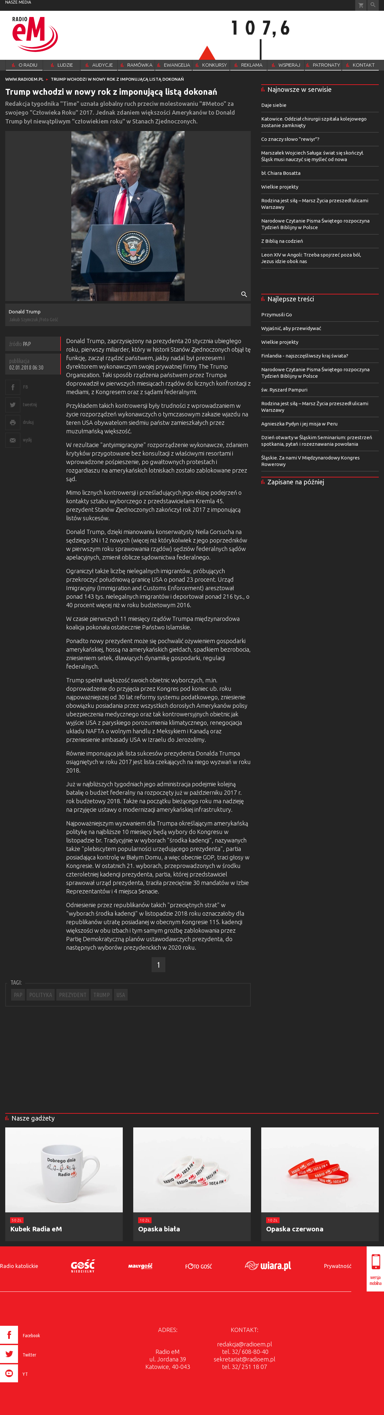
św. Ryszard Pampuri (284, 389)
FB (25, 387)
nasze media (18, 2)
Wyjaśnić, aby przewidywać (291, 328)
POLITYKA (40, 994)
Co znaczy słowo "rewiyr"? (290, 139)
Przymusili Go (276, 314)
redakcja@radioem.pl (244, 1344)
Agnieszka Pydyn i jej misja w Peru (299, 423)
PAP (18, 994)
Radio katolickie (19, 1266)
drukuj (28, 422)
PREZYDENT (72, 994)
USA (121, 994)
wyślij (27, 439)
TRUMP (101, 994)
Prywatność (337, 1266)
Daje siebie (273, 105)
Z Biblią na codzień (282, 241)
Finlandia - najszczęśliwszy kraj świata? (304, 355)
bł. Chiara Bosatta (281, 173)
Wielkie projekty (279, 187)
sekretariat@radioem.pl (244, 1359)
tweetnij (30, 404)
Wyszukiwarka (373, 5)
